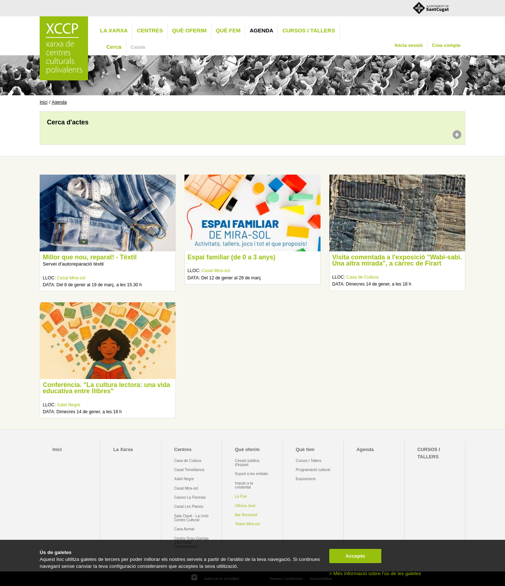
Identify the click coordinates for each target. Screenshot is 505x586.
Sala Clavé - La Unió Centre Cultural (191, 518)
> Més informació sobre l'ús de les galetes (375, 573)
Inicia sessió (409, 45)
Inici (43, 102)
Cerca (114, 47)
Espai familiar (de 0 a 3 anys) (231, 257)
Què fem (228, 30)
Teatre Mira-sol (247, 524)
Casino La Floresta (190, 497)
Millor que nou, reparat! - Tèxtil (89, 257)
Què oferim (189, 30)
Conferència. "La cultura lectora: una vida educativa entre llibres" (106, 388)
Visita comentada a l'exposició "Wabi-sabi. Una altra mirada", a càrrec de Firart (397, 260)
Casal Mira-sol (71, 277)
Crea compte (446, 45)
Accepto (355, 556)
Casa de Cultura (362, 277)
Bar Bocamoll (246, 515)
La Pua (241, 496)
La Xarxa (114, 30)
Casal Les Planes (188, 507)
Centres (150, 30)
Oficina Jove (245, 506)
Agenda (261, 30)
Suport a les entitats (251, 474)
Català (138, 47)
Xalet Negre (68, 404)
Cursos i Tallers (308, 461)
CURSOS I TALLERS (308, 30)
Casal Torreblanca (189, 470)
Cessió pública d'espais (247, 463)
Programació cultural (313, 470)
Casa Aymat (184, 529)
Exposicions (306, 479)
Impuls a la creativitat (244, 485)
